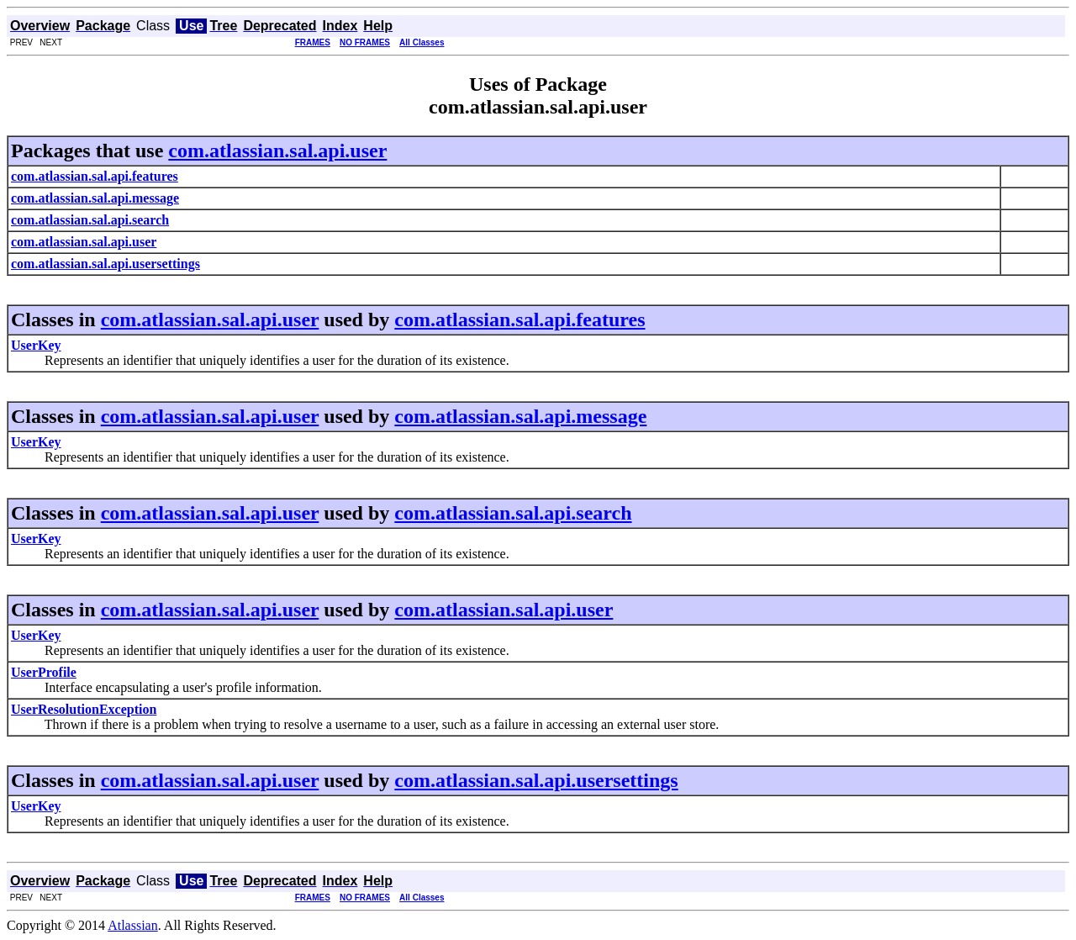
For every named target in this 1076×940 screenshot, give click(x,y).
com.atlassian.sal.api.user (277, 150)
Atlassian (133, 925)
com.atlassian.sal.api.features (519, 319)
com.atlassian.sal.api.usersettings (536, 780)
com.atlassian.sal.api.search (512, 513)
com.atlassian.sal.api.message (520, 416)
